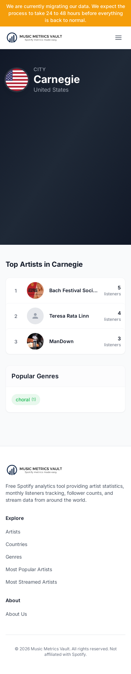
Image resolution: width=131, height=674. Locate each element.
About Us (16, 614)
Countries (16, 544)
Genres (14, 557)
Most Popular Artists (29, 569)
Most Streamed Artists (31, 582)
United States (51, 89)
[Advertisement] (65, 179)
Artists (13, 532)
